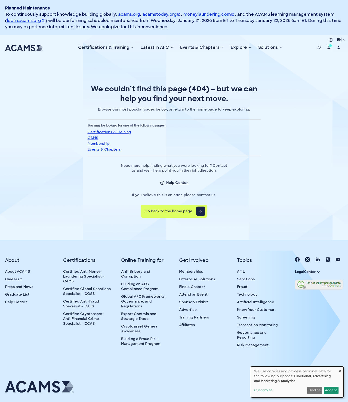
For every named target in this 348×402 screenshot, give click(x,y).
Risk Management (252, 345)
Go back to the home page (168, 211)
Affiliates (187, 325)
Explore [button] (239, 47)
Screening (246, 317)
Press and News (19, 286)
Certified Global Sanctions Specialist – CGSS (87, 291)
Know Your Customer (255, 309)
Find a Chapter (192, 286)
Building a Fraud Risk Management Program (140, 341)
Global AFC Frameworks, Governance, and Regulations (143, 301)
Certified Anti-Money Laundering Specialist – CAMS (83, 276)
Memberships (191, 271)
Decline (314, 390)
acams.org (129, 14)
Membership (99, 143)
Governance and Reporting (252, 335)
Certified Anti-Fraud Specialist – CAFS (81, 304)
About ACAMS (17, 271)
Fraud (242, 286)
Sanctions (246, 279)
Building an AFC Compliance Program (140, 286)
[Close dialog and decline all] (339, 369)
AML (241, 271)
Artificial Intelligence (255, 302)
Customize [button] (263, 390)
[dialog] (297, 382)
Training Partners (194, 317)
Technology (247, 294)
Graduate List (17, 294)
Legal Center (307, 272)
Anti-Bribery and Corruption (135, 274)
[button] (319, 47)
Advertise (188, 309)
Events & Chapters (104, 149)
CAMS (93, 138)
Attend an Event (193, 294)
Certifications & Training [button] (104, 47)
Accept (331, 390)
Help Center (177, 182)
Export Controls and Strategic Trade (139, 316)
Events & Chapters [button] (200, 47)
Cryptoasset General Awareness (140, 329)
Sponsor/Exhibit (193, 302)
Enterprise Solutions (197, 279)
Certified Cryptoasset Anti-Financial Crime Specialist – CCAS (82, 319)
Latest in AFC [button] (155, 47)
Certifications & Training (109, 132)
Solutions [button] (268, 47)
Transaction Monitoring (257, 325)
